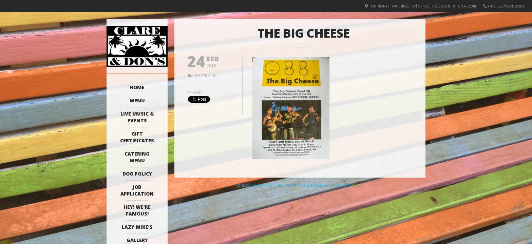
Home (137, 87)
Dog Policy (137, 173)
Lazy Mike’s (137, 227)
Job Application (137, 190)
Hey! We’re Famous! (137, 210)
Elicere (357, 185)
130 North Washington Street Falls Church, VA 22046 (423, 5)
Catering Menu (137, 157)
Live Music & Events (137, 117)
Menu (137, 100)
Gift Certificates (137, 137)
